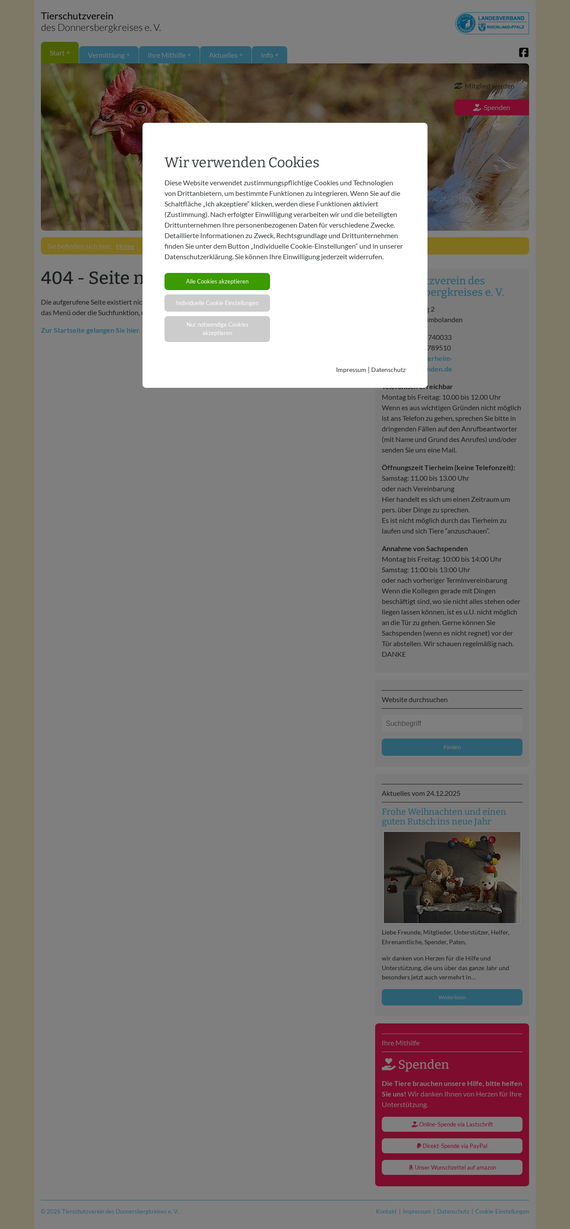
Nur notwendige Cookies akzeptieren (217, 328)
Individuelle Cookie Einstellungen (217, 302)
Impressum (351, 369)
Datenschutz (388, 369)
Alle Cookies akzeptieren (217, 281)
